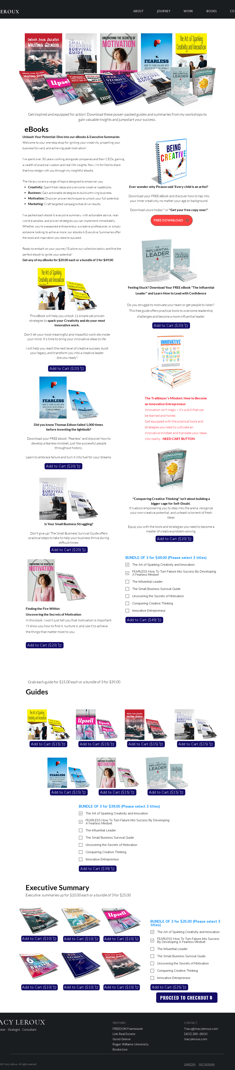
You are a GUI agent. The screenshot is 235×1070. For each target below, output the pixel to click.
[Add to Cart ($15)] (48, 744)
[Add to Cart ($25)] (169, 987)
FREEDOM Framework (128, 1029)
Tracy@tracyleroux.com (201, 1029)
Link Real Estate (124, 1034)
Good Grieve (122, 1039)
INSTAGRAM (207, 1064)
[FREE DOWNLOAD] (172, 220)
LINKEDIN (190, 1064)
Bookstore (120, 1049)
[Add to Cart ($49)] (144, 620)
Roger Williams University (131, 1044)
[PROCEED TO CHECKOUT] (186, 997)
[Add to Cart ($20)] (67, 368)
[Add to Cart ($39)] (98, 869)
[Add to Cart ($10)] (39, 939)
